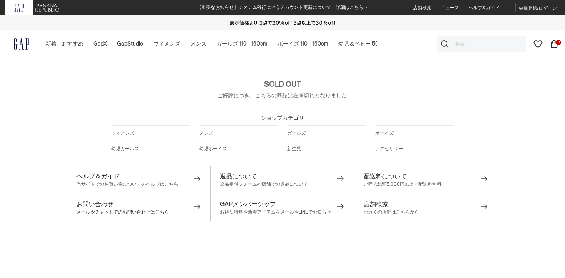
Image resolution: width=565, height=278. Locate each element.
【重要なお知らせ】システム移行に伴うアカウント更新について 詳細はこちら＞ (282, 7)
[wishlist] (538, 44)
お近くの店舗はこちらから (391, 212)
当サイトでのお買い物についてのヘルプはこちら (127, 184)
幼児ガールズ (125, 148)
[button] (538, 7)
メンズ (206, 133)
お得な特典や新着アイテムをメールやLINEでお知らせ (275, 212)
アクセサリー (389, 148)
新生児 (294, 148)
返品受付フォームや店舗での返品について (264, 184)
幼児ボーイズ (213, 148)
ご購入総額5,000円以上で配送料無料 (403, 184)
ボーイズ (384, 133)
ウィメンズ (122, 133)
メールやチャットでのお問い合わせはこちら (122, 212)
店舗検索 (422, 7)
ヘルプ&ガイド (484, 7)
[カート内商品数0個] (555, 44)
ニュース (450, 7)
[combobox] (481, 44)
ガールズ (296, 133)
